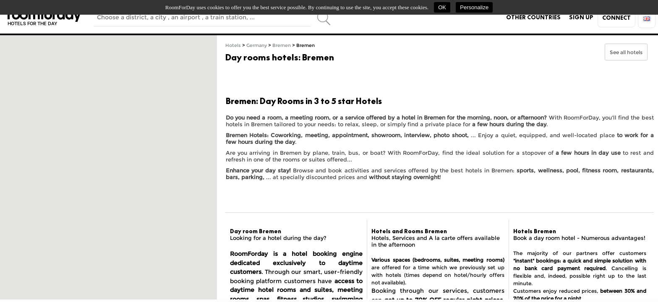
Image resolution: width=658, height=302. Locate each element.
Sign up (581, 17)
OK (442, 7)
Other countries (533, 17)
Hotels (233, 45)
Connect (616, 17)
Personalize (474, 7)
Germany (256, 45)
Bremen (281, 45)
